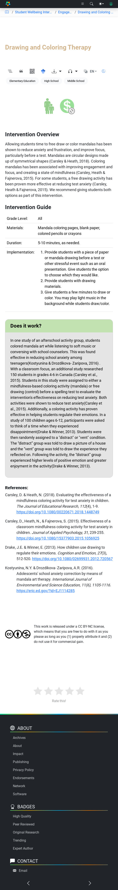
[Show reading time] (103, 71)
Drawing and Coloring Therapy (96, 12)
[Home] (8, 4)
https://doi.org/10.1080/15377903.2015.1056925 (57, 538)
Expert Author (23, 848)
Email (23, 871)
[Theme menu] (101, 4)
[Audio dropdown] (72, 72)
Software (19, 794)
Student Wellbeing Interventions (34, 12)
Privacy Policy (23, 770)
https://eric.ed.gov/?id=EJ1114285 (45, 590)
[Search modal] (91, 4)
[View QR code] (32, 72)
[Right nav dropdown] (82, 4)
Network (19, 786)
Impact (18, 754)
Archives (19, 738)
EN (92, 71)
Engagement (65, 12)
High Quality (22, 816)
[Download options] (56, 72)
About (17, 746)
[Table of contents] (6, 12)
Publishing (21, 762)
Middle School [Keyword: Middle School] (75, 81)
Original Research (26, 832)
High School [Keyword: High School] (51, 81)
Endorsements (23, 778)
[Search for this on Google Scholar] (43, 72)
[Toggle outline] (10, 72)
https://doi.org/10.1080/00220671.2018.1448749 (57, 512)
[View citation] (21, 72)
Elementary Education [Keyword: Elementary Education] (22, 81)
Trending (19, 840)
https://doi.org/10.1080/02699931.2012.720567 (72, 559)
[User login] (111, 4)
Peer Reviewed (23, 824)
